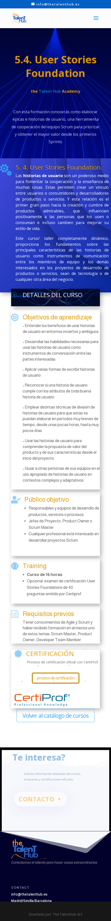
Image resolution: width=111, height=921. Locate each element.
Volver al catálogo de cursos (55, 715)
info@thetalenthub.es (29, 894)
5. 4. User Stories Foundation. (59, 167)
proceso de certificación (55, 678)
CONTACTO (37, 800)
